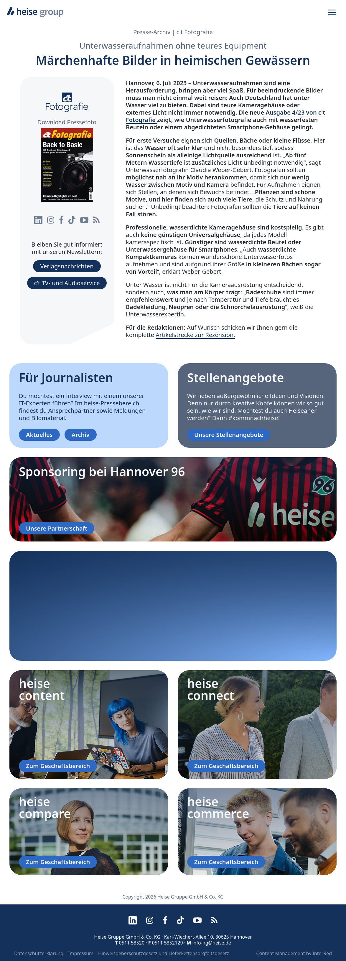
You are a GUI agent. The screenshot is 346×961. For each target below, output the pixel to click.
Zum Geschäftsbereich (58, 766)
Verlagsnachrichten (66, 266)
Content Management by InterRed (294, 953)
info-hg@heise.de (211, 942)
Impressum (80, 953)
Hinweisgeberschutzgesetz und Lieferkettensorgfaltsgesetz (163, 953)
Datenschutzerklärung (38, 953)
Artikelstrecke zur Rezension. (195, 335)
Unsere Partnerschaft (56, 528)
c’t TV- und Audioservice (67, 283)
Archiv (81, 435)
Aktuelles (39, 435)
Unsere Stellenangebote (228, 435)
